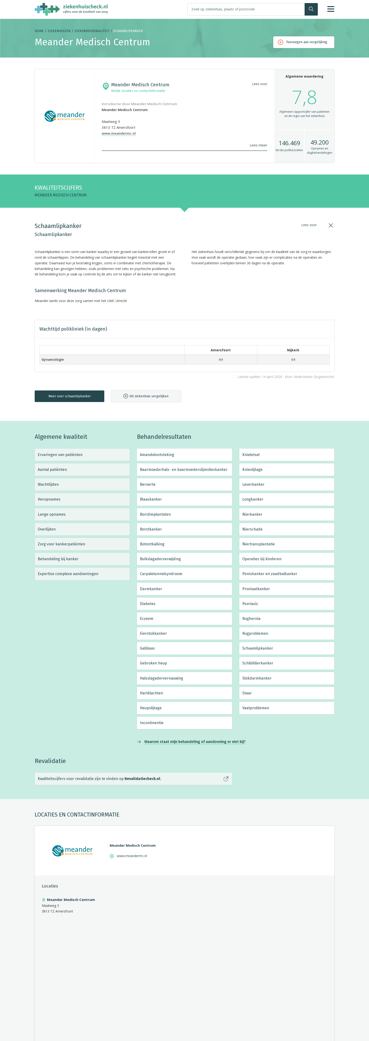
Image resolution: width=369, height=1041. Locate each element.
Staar (247, 693)
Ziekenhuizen (59, 31)
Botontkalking (152, 544)
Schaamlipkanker (257, 648)
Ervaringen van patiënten (60, 454)
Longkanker (252, 499)
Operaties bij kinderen (261, 559)
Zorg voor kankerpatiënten (61, 544)
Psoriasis (250, 603)
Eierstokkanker (153, 633)
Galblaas (147, 648)
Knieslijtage (252, 469)
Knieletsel (251, 454)
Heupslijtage (151, 708)
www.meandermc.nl (119, 133)
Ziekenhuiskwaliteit (92, 31)
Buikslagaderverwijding (160, 559)
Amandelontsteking (157, 454)
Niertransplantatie (258, 544)
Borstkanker (151, 529)
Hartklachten (151, 693)
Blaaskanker (151, 499)
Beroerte (147, 484)
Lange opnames (52, 514)
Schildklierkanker (257, 663)
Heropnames (49, 499)
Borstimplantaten (155, 514)
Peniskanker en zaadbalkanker (269, 574)
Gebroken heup (153, 663)
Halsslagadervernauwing (161, 678)
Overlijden (47, 529)
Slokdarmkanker (257, 678)
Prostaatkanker (256, 589)
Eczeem (146, 618)
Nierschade (252, 529)
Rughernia (251, 618)
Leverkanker (253, 484)
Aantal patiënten (52, 469)
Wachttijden (48, 484)
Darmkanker (151, 589)
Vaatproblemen (255, 708)
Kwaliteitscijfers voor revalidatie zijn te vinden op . (99, 778)
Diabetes (147, 603)
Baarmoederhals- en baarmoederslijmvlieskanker (183, 469)
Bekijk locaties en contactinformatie (138, 91)
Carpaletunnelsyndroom (161, 574)
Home (39, 31)
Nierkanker (252, 514)
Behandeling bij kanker (58, 559)
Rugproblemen (255, 633)
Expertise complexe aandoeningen (68, 574)
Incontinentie (152, 723)
